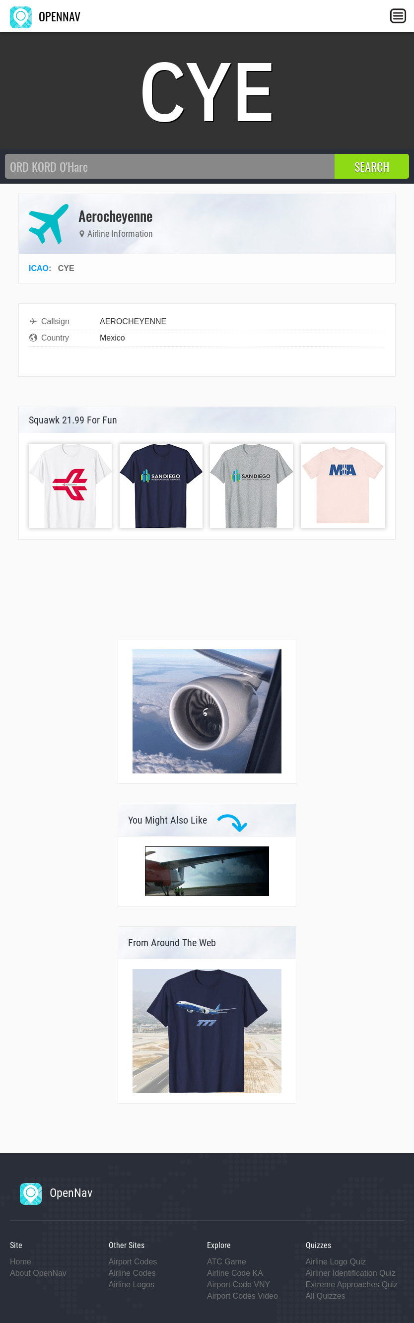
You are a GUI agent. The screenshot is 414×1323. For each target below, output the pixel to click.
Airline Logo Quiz (336, 1261)
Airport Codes (133, 1261)
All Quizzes (325, 1296)
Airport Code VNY (238, 1284)
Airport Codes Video (242, 1296)
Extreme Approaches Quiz (352, 1284)
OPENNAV (45, 16)
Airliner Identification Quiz (351, 1273)
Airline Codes (132, 1273)
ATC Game (226, 1261)
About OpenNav (38, 1273)
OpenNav (56, 1193)
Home (20, 1261)
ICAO (39, 268)
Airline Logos (132, 1284)
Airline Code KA (235, 1273)
